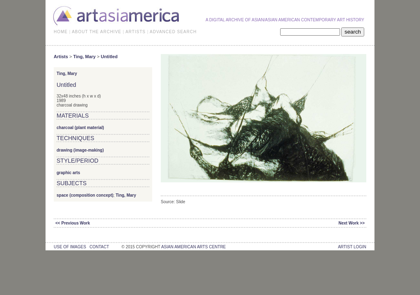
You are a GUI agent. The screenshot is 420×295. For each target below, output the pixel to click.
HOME (61, 32)
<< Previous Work (72, 223)
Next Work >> (351, 223)
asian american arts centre (193, 247)
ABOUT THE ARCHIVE (96, 32)
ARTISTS (136, 32)
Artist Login (352, 247)
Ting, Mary (84, 56)
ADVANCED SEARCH (173, 32)
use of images (70, 247)
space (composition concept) (85, 195)
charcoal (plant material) (80, 127)
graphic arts (68, 172)
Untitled (109, 56)
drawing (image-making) (80, 150)
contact (99, 247)
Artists (61, 56)
